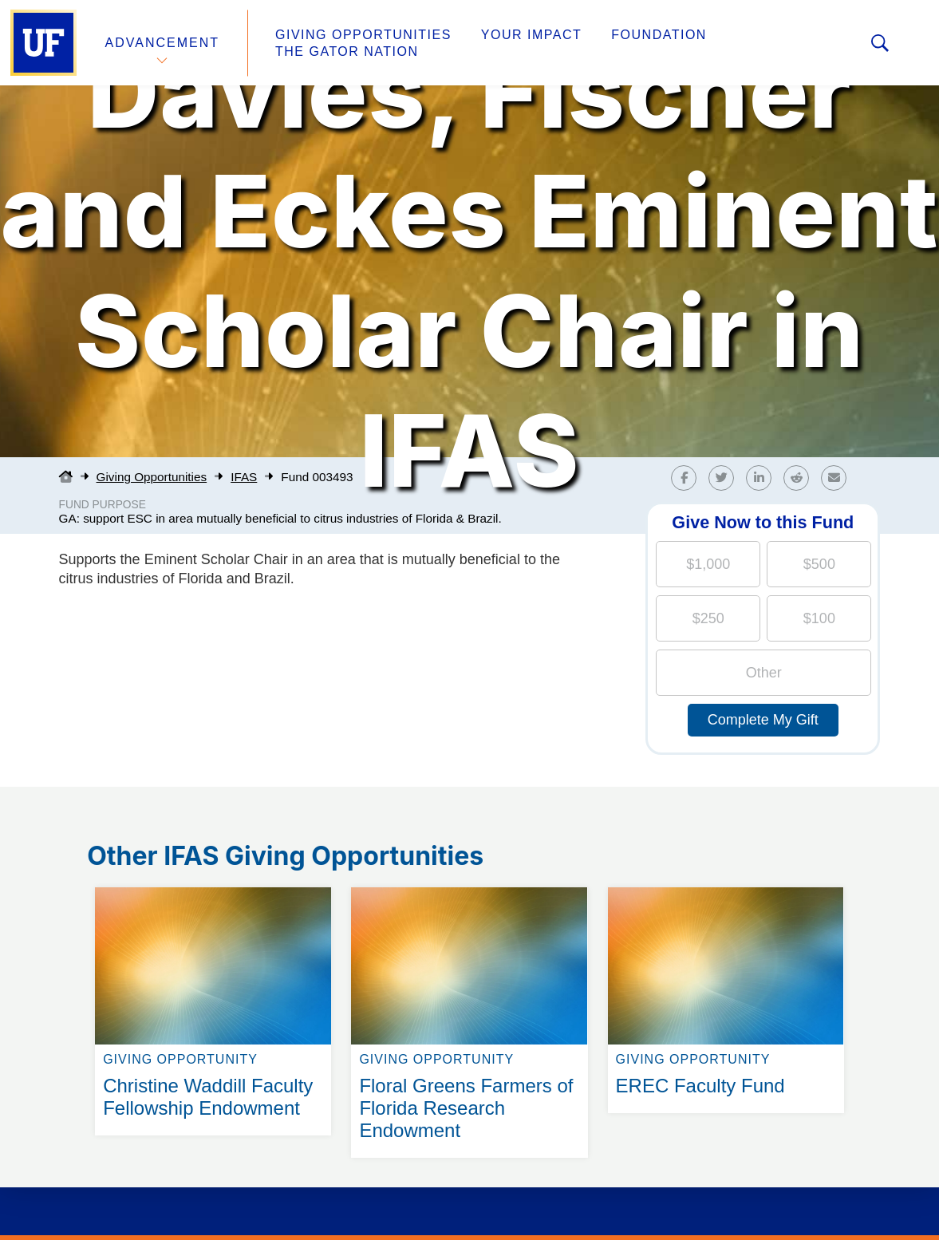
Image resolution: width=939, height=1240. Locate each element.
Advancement (162, 42)
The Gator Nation (347, 51)
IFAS (244, 477)
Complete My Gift (763, 720)
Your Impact (531, 34)
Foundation (659, 34)
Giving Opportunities (363, 34)
